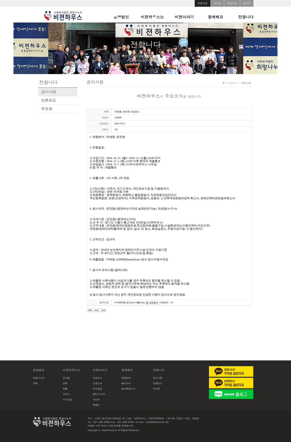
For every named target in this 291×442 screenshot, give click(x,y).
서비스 (66, 394)
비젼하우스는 (152, 17)
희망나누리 (38, 378)
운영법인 (121, 17)
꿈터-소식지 (99, 394)
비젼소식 (97, 378)
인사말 (66, 378)
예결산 (96, 405)
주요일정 (97, 388)
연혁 (35, 383)
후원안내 (126, 378)
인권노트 (97, 383)
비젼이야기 (184, 17)
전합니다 (246, 17)
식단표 (96, 399)
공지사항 (48, 91)
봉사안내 (126, 383)
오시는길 (67, 399)
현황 (65, 388)
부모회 (46, 108)
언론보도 (48, 100)
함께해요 (215, 17)
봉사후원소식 (128, 388)
